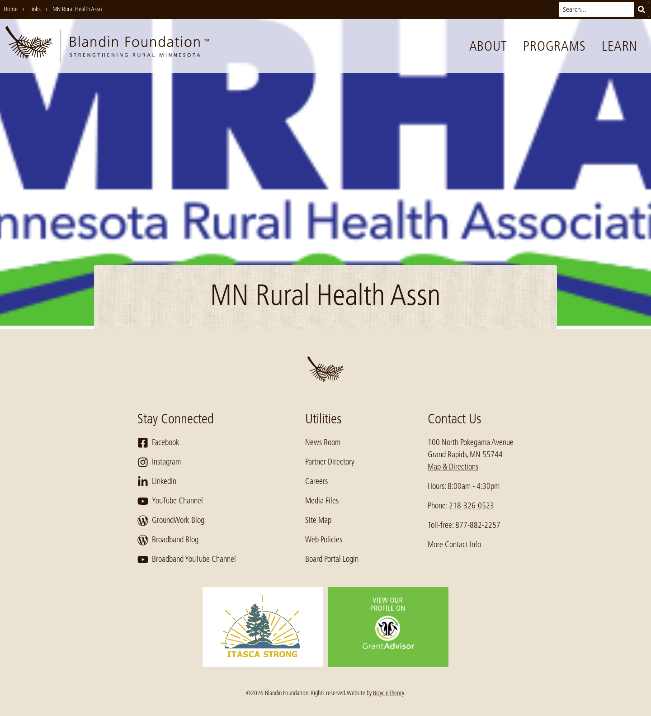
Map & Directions (453, 467)
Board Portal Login (332, 559)
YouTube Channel (170, 501)
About (488, 46)
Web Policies (323, 540)
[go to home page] (107, 46)
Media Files (322, 501)
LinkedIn (156, 481)
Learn (619, 46)
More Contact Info (454, 545)
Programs (554, 46)
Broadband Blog (167, 540)
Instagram (159, 462)
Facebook (158, 442)
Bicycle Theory (388, 693)
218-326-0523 (471, 506)
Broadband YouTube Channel (186, 559)
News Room (322, 442)
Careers (316, 481)
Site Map (318, 520)
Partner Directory (329, 462)
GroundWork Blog (170, 520)
